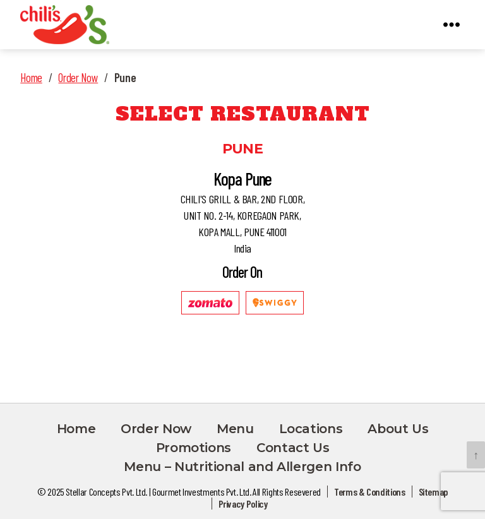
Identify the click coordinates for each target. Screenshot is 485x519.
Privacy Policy (243, 504)
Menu (235, 428)
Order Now (78, 77)
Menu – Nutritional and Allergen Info (242, 466)
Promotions (193, 447)
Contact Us (292, 447)
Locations (311, 428)
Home (31, 77)
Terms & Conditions (369, 492)
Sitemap (433, 492)
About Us (398, 428)
